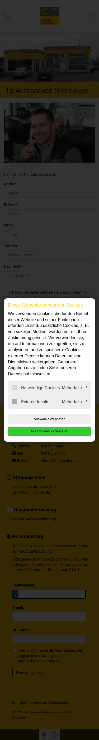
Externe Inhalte (31, 401)
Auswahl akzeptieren (49, 419)
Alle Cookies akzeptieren (49, 431)
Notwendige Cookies (36, 387)
